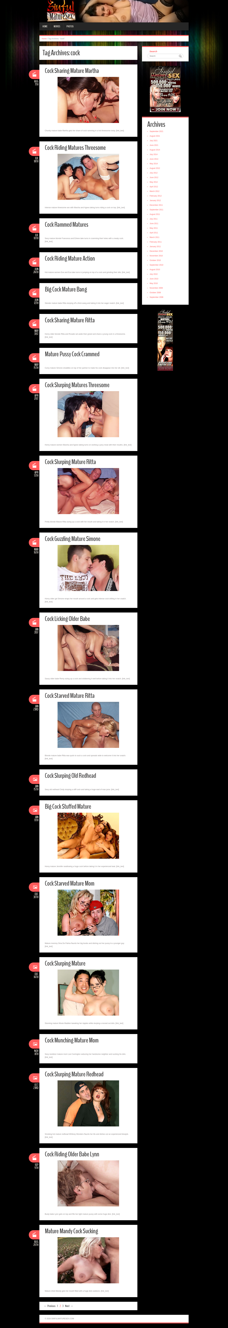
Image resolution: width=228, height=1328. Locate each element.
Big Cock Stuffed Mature (68, 806)
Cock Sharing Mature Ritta (70, 320)
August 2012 (155, 168)
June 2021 (154, 145)
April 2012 (154, 187)
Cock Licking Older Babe (67, 618)
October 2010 (155, 260)
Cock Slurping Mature (65, 963)
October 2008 (155, 293)
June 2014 (154, 159)
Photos (70, 26)
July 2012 (154, 173)
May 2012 (154, 182)
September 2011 (157, 210)
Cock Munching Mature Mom (72, 1040)
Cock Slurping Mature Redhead (74, 1074)
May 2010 (154, 283)
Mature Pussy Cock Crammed (72, 354)
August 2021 (155, 136)
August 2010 (155, 270)
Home (44, 26)
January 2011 (155, 247)
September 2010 (157, 265)
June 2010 (154, 279)
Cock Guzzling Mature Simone (73, 538)
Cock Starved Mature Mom (70, 883)
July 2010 (154, 274)
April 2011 (154, 233)
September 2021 (157, 131)
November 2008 (156, 288)
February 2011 (156, 242)
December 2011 (156, 205)
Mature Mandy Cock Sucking (72, 1231)
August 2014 (155, 150)
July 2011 (154, 219)
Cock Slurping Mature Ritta (70, 462)
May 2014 (154, 164)
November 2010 (156, 256)
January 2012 (155, 201)
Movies (57, 26)
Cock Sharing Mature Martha (72, 70)
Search (153, 51)
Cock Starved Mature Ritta (70, 695)
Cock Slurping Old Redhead (71, 775)
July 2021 (154, 141)
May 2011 (154, 228)
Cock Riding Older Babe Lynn (72, 1154)
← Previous (49, 1306)
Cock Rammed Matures (67, 224)
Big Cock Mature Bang (66, 289)
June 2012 (154, 178)
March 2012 (155, 191)
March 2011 (155, 237)
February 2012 (156, 196)
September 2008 (157, 297)
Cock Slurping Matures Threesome (77, 385)
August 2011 (155, 214)
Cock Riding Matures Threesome (75, 147)
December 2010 (156, 251)
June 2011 (154, 224)
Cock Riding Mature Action (70, 258)
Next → (69, 1306)
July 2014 (154, 155)
